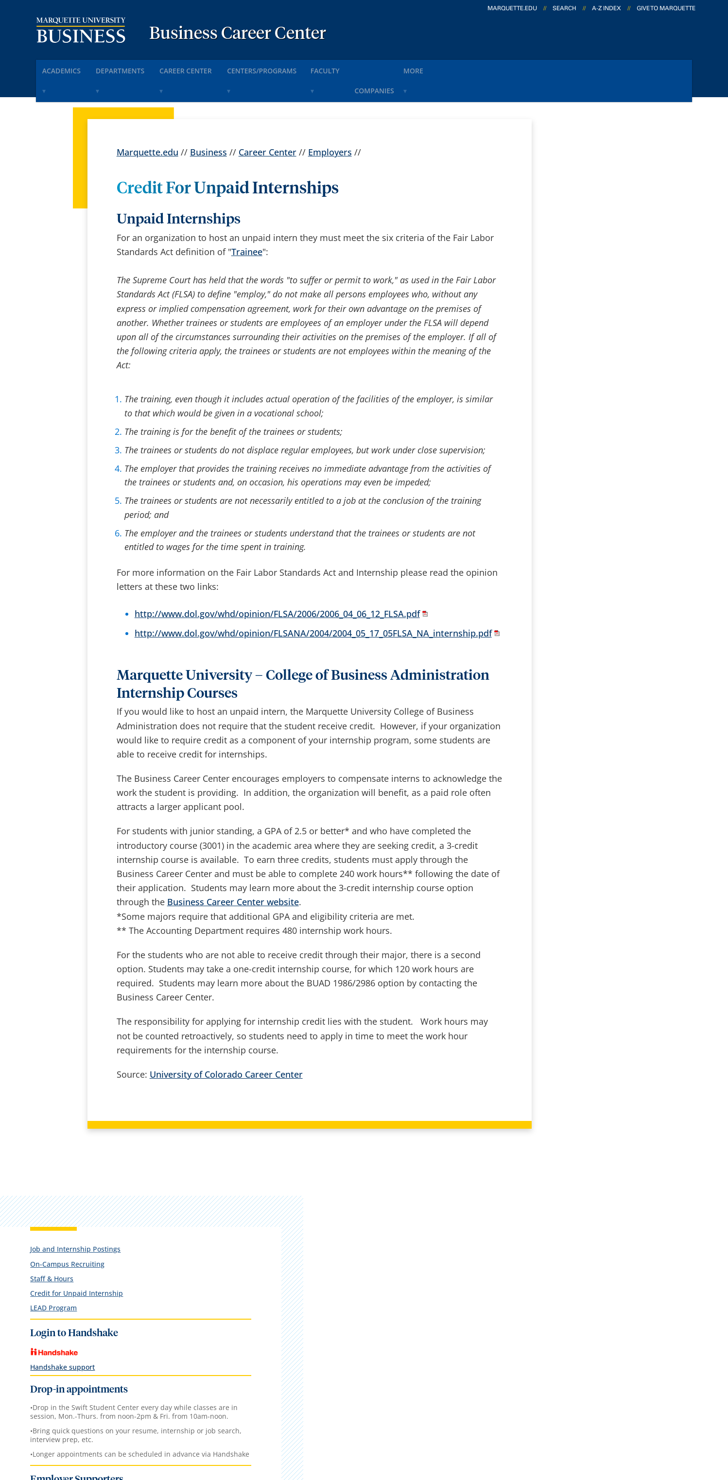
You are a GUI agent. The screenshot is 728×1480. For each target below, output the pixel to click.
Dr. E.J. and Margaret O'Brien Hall (104, 1224)
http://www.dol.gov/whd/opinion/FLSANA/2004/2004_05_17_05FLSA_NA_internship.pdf (313, 606)
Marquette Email (386, 1210)
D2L (360, 1261)
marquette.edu (512, 8)
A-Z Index (606, 8)
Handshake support (580, 305)
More (478, 67)
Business (208, 125)
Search (564, 8)
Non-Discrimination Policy (529, 1422)
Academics (67, 67)
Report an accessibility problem (586, 1345)
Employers (330, 125)
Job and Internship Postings (593, 186)
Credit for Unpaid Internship (594, 231)
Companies (427, 67)
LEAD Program (571, 245)
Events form (257, 1210)
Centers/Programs (297, 67)
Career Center (211, 67)
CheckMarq (375, 1235)
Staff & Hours (569, 216)
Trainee (246, 224)
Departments (136, 67)
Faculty (371, 67)
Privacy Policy (358, 1422)
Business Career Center (237, 34)
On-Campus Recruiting (585, 202)
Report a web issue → (575, 1285)
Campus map (260, 1261)
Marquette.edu (147, 125)
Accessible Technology (645, 1422)
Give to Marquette (666, 8)
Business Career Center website (233, 875)
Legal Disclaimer (431, 1422)
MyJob (365, 1286)
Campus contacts (268, 1235)
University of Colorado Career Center (226, 1047)
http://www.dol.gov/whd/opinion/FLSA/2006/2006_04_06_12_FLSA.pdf (277, 587)
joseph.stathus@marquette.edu (586, 1386)
